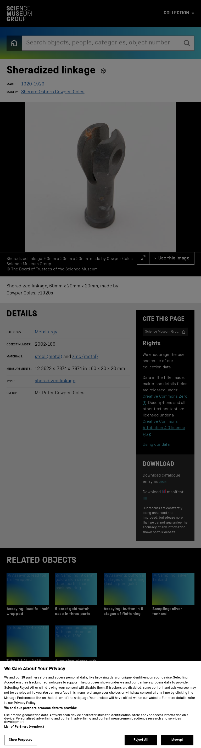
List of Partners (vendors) (24, 733)
